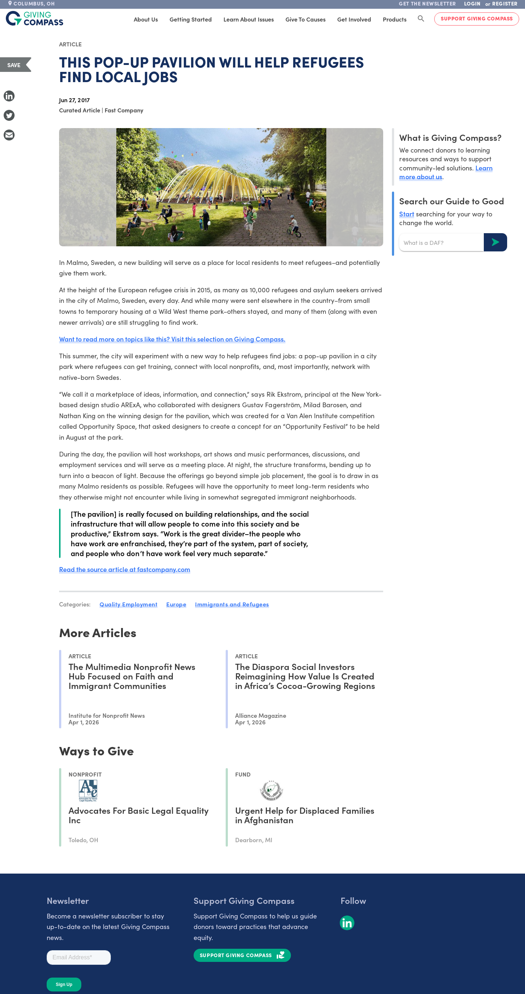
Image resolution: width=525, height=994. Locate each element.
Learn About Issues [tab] (248, 19)
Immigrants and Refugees (232, 604)
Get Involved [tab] (354, 19)
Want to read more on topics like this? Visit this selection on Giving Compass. (172, 338)
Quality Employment (129, 604)
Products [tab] (395, 19)
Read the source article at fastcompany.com (124, 569)
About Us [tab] (146, 19)
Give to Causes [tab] (305, 19)
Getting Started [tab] (191, 19)
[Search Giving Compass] (421, 19)
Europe (176, 604)
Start (406, 213)
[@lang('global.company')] (34, 18)
